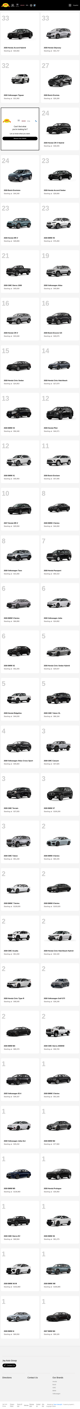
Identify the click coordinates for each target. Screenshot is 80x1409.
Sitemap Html (31, 1405)
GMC (54, 1387)
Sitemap (26, 1405)
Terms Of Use (19, 1405)
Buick (54, 1384)
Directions (7, 1377)
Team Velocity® (58, 1404)
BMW (54, 1390)
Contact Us (9, 1365)
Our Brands (57, 1377)
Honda (54, 1381)
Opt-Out (43, 1405)
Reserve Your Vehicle (20, 138)
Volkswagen (56, 1393)
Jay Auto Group (4, 1405)
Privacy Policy (12, 1405)
